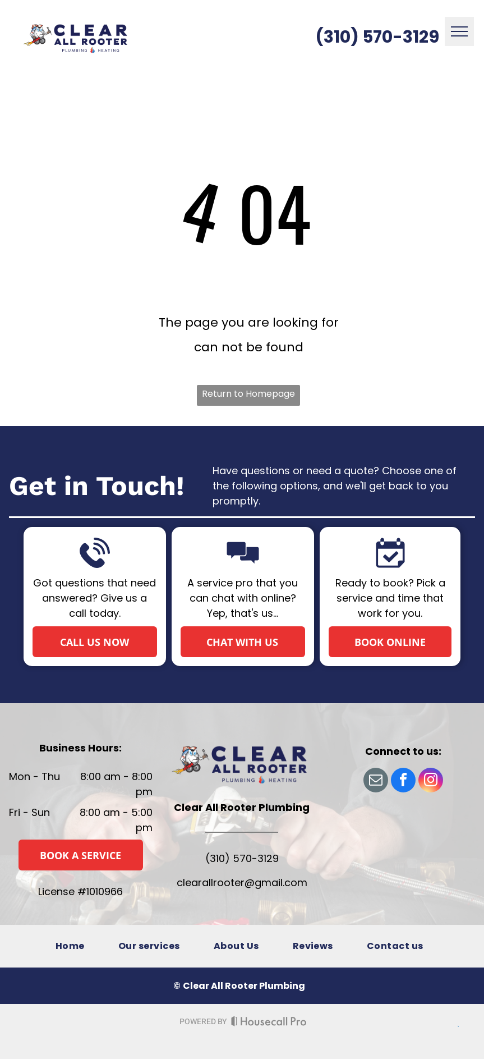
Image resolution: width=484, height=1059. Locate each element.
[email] (375, 781)
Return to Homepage (248, 393)
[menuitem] (70, 946)
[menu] (459, 31)
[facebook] (403, 781)
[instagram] (430, 781)
